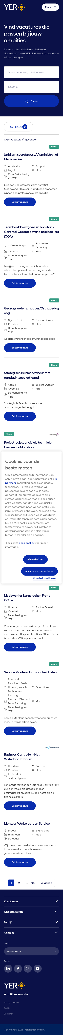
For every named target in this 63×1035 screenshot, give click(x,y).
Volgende (46, 882)
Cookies (7, 1008)
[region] (31, 517)
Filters (18, 126)
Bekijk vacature (20, 202)
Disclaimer (8, 1014)
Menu (50, 7)
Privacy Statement (11, 1002)
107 (33, 882)
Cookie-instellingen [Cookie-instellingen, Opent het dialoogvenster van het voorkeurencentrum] (44, 578)
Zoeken (31, 101)
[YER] (14, 986)
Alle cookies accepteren (39, 571)
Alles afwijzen (35, 559)
